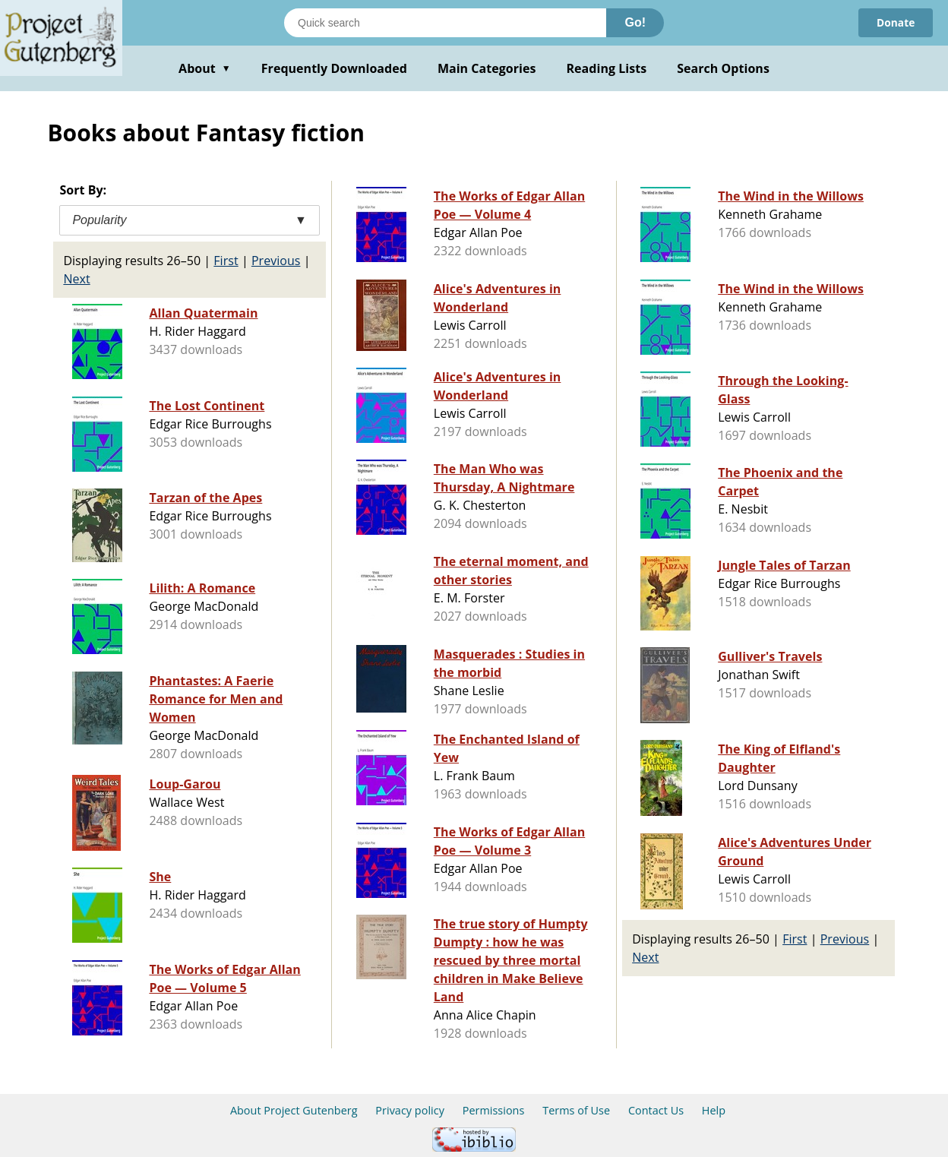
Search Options (723, 68)
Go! (635, 22)
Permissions (494, 1110)
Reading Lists (607, 68)
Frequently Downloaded (334, 68)
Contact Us (656, 1110)
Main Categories (487, 68)
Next (76, 278)
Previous (276, 260)
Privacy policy (409, 1110)
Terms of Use (576, 1110)
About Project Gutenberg (294, 1110)
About (205, 68)
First (225, 260)
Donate (895, 22)
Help (713, 1110)
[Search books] (445, 22)
